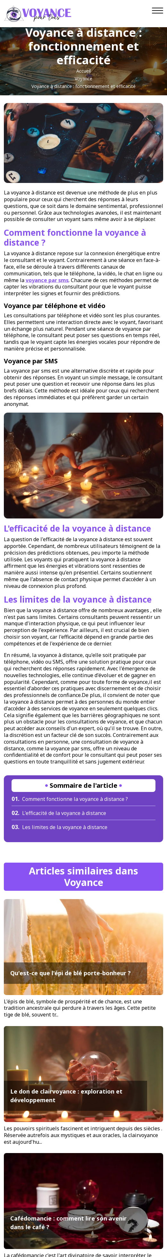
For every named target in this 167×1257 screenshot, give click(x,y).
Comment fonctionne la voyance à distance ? (70, 798)
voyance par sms (47, 280)
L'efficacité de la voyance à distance (59, 813)
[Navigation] (157, 11)
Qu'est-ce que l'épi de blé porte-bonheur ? (70, 973)
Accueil (83, 71)
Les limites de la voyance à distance (59, 827)
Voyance (83, 78)
